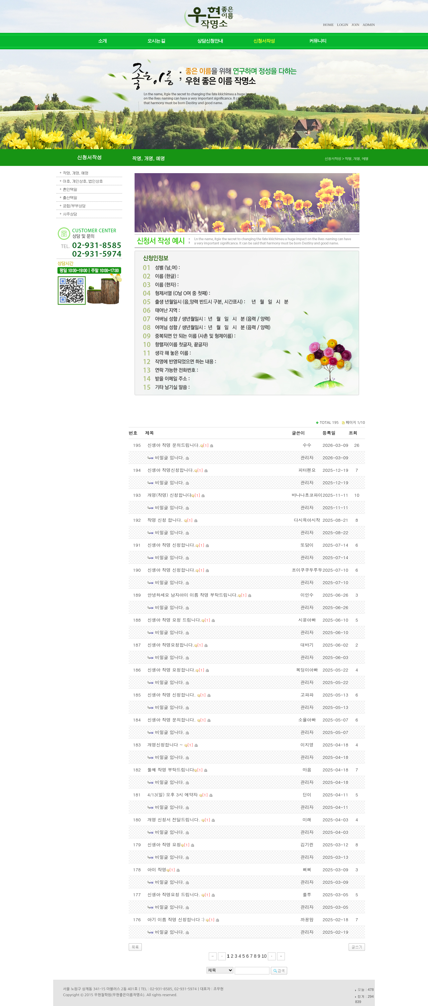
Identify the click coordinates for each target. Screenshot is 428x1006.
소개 (102, 40)
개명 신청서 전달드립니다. (174, 819)
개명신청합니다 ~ (165, 745)
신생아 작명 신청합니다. (171, 545)
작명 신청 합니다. (165, 520)
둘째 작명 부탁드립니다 (170, 769)
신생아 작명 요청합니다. (171, 670)
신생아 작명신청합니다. (170, 470)
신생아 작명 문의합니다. (172, 720)
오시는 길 (156, 40)
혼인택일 (70, 189)
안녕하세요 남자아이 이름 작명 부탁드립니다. (192, 595)
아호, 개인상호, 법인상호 (83, 181)
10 (264, 956)
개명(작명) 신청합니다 (169, 495)
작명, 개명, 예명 (75, 172)
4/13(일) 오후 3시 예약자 (173, 794)
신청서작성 (264, 40)
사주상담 (70, 214)
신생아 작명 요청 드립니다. (174, 620)
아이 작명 (156, 869)
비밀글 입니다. (169, 457)
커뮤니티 (317, 40)
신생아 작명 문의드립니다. (173, 445)
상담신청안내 (210, 40)
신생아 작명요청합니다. (170, 645)
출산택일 (70, 197)
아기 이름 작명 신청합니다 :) (176, 919)
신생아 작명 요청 (164, 844)
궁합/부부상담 (74, 205)
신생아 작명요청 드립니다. (174, 894)
